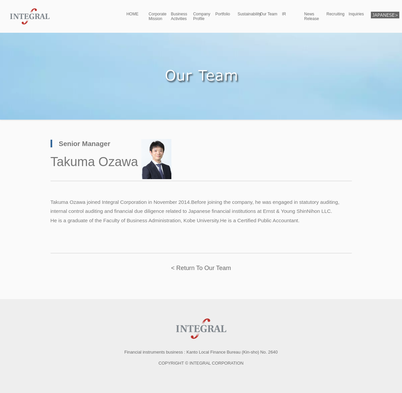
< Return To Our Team (201, 267)
